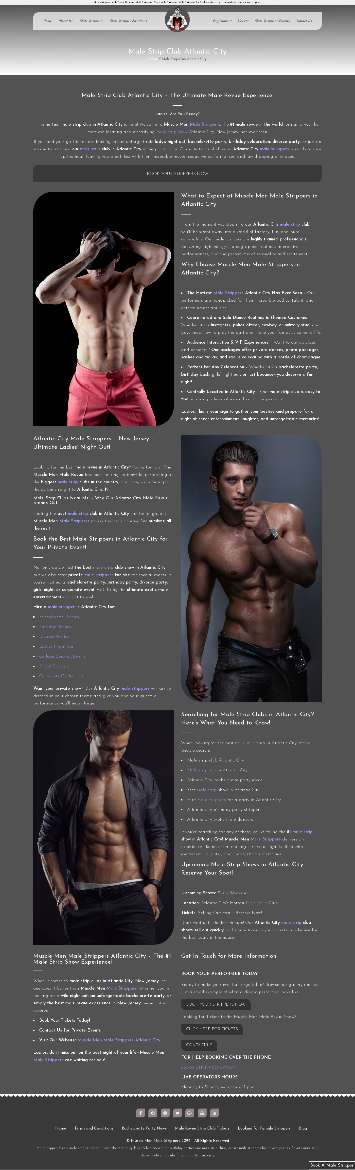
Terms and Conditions (93, 1129)
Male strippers (201, 771)
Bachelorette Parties (59, 617)
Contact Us (304, 21)
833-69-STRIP (194, 1068)
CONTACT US (200, 1046)
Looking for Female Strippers (264, 1129)
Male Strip (256, 903)
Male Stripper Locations (128, 21)
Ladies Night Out (57, 647)
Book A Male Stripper (332, 1165)
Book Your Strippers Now (178, 174)
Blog (303, 1129)
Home (47, 21)
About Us (66, 21)
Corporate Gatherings (61, 677)
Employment (222, 21)
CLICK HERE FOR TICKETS (214, 1030)
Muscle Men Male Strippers (155, 1142)
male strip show (172, 132)
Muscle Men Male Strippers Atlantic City (118, 1041)
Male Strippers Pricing (272, 21)
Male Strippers (91, 21)
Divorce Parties (54, 637)
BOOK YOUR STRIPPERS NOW (218, 1005)
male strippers (274, 149)
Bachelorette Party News (144, 1129)
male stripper (61, 607)
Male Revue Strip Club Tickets (202, 1129)
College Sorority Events (62, 657)
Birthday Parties (55, 627)
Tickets (243, 21)
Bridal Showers (54, 667)
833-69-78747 (224, 1068)
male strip (90, 149)
